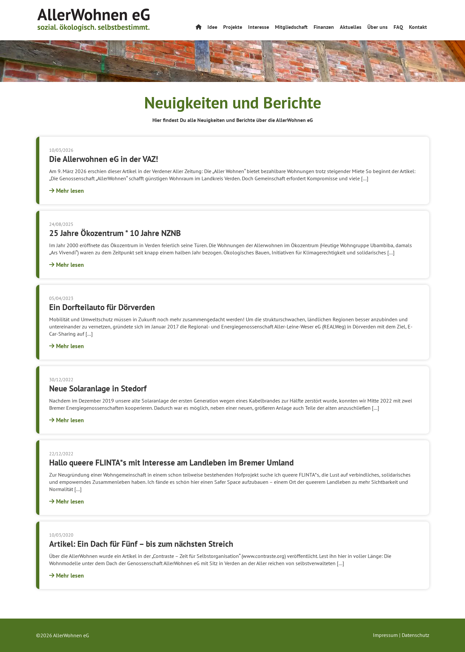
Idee (212, 27)
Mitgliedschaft (291, 27)
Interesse (258, 27)
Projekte (232, 27)
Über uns (377, 27)
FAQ (398, 27)
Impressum (385, 635)
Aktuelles (350, 27)
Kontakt (418, 27)
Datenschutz (415, 635)
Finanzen (324, 27)
